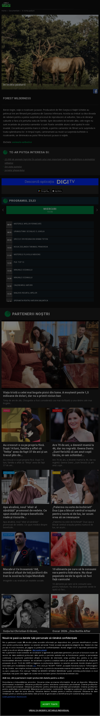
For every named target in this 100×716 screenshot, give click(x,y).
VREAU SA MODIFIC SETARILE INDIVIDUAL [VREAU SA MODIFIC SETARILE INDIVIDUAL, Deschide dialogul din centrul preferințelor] (49, 710)
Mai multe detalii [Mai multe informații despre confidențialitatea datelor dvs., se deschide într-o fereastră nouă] (40, 650)
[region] (50, 674)
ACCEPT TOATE (50, 704)
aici (34, 665)
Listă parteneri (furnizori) (14, 697)
